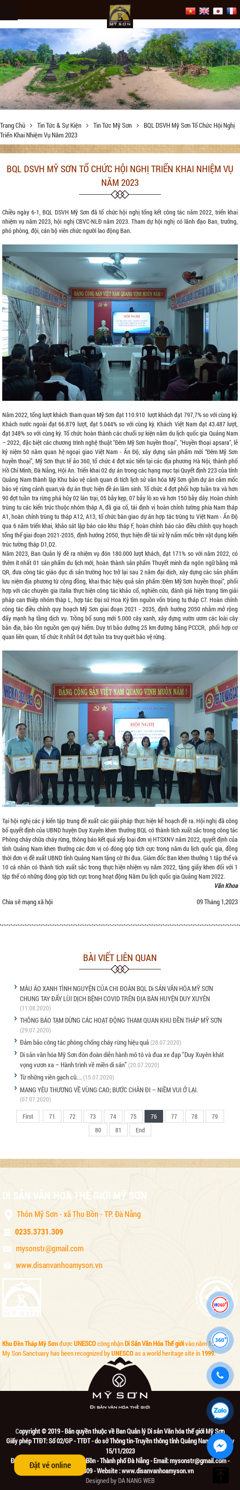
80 (98, 1130)
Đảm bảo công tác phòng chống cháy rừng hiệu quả (84, 1042)
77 (174, 1116)
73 (93, 1116)
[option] (120, 69)
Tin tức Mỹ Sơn (113, 125)
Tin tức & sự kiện (60, 125)
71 (52, 1116)
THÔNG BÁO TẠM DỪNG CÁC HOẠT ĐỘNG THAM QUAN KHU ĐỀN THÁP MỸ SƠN (121, 1020)
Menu (9, 11)
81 (118, 1130)
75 (133, 1116)
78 (194, 1116)
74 (113, 1116)
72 (72, 1116)
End (140, 1130)
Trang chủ (13, 125)
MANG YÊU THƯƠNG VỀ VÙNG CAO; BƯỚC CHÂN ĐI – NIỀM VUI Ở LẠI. (109, 1089)
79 (215, 1116)
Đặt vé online (50, 1465)
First (28, 1116)
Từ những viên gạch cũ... (51, 1076)
